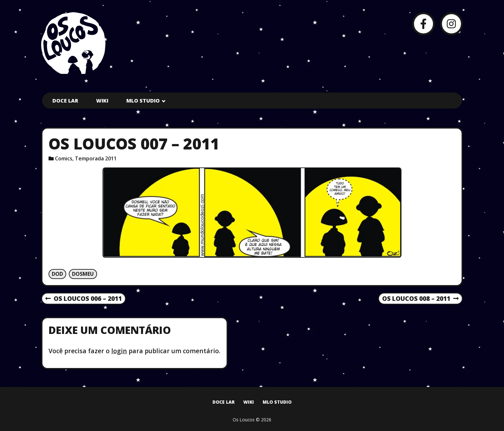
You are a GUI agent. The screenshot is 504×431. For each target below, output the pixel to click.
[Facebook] (423, 23)
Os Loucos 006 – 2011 (83, 299)
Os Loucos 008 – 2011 (420, 299)
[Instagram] (451, 23)
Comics (63, 158)
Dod (57, 273)
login (119, 350)
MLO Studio (143, 100)
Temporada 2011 (96, 158)
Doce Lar (65, 100)
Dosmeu (83, 273)
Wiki (102, 100)
